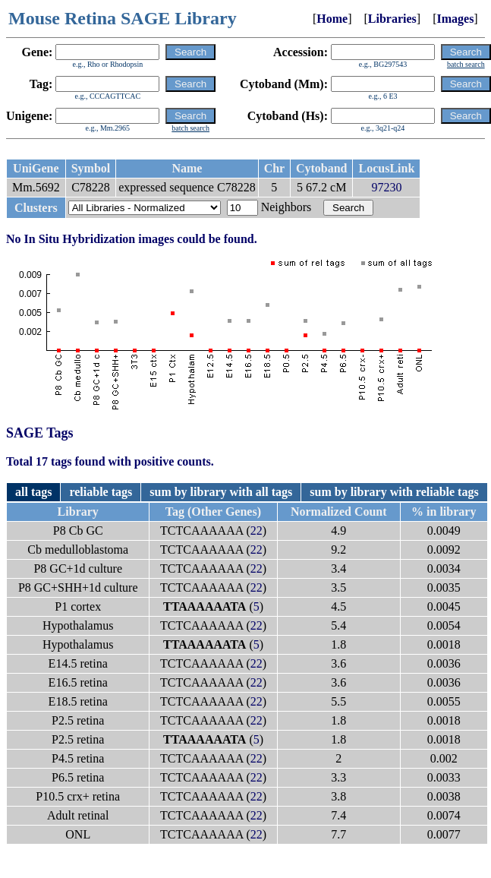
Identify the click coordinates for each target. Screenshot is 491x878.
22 (256, 530)
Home (332, 18)
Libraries (392, 18)
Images (455, 18)
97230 (386, 187)
